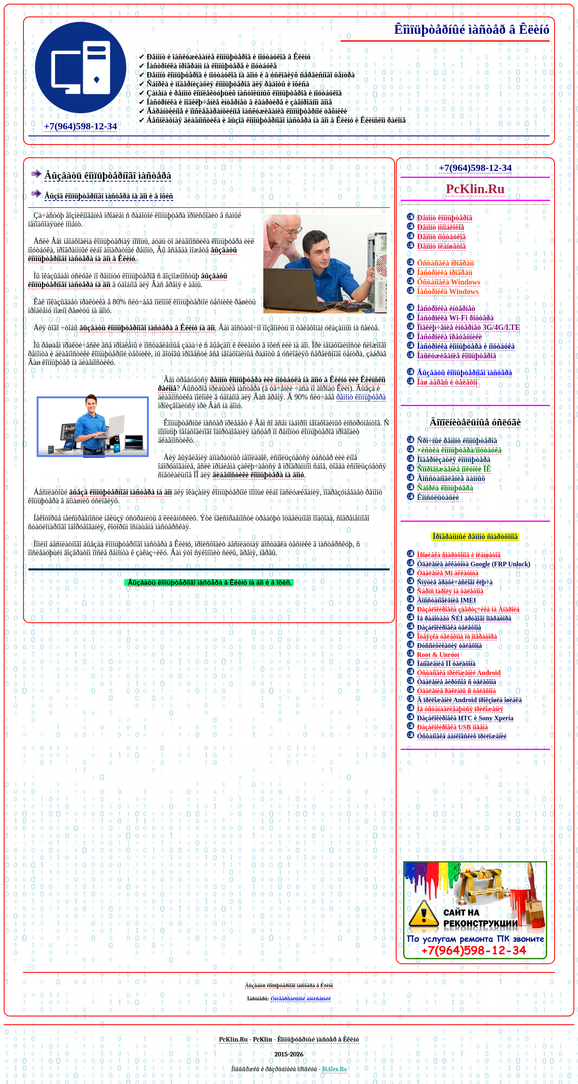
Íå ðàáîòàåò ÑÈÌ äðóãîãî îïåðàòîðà (464, 618)
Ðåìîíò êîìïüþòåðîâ (445, 218)
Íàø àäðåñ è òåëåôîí (447, 382)
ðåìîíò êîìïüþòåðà (360, 397)
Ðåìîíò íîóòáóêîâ (441, 237)
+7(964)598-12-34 (80, 126)
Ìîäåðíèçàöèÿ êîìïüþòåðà (454, 460)
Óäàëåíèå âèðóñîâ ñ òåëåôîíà (456, 681)
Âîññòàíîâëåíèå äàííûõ (451, 478)
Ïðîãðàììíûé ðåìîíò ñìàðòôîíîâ (475, 537)
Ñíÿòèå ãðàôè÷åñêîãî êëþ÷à (455, 582)
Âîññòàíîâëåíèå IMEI (446, 600)
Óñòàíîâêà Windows (449, 282)
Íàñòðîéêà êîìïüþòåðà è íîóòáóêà (466, 346)
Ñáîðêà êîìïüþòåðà (445, 488)
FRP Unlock (511, 564)
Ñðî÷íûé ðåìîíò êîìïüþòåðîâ (457, 441)
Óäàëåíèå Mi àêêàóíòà (447, 573)
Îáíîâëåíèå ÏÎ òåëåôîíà (446, 663)
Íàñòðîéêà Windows (448, 291)
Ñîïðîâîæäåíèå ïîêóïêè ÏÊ (454, 469)
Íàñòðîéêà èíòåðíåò (446, 308)
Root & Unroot (438, 654)
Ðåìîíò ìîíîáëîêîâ (440, 227)
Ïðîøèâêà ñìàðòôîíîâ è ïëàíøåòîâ (459, 554)
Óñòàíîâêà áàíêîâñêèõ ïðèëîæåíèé (462, 736)
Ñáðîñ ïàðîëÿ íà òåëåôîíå (450, 591)
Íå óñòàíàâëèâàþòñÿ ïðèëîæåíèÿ (460, 709)
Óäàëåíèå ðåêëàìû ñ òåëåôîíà (456, 690)
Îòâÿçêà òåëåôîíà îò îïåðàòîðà (457, 636)
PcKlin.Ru (475, 188)
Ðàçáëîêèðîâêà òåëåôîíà (449, 627)
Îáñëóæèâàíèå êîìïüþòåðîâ (457, 356)
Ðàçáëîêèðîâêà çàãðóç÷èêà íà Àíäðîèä (468, 609)
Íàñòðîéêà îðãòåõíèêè (449, 337)
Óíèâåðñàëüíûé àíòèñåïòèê (301, 998)
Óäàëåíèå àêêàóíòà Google (453, 564)
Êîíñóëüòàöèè (438, 497)
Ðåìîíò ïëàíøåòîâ (441, 246)
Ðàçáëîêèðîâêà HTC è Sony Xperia (465, 718)
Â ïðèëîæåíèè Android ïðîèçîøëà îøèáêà (469, 699)
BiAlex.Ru (334, 1069)
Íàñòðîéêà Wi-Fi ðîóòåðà (455, 318)
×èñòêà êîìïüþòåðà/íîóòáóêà (459, 450)
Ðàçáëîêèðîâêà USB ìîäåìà (452, 727)
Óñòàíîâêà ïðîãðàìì (445, 263)
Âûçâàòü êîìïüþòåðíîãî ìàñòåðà (464, 373)
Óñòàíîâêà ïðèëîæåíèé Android (459, 672)
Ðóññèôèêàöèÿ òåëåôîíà (449, 645)
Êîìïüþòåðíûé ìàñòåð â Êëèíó (472, 29)
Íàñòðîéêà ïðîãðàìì (445, 273)
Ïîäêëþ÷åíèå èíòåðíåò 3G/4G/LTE (468, 327)
